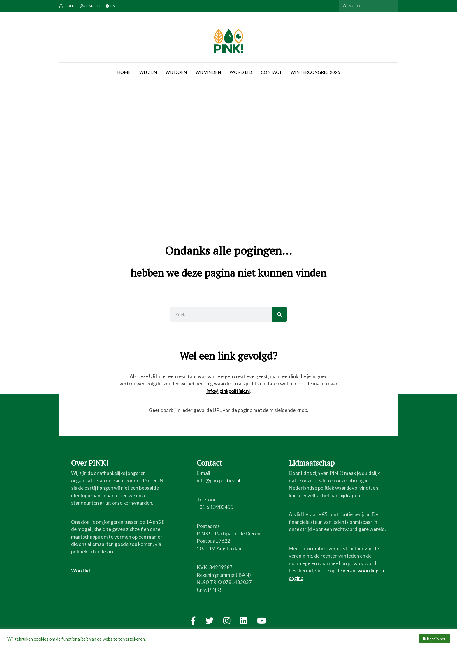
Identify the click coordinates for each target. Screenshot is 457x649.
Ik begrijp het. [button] (434, 638)
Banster (90, 5)
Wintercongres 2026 (315, 72)
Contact (271, 72)
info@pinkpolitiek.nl (228, 391)
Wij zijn (148, 72)
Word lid (241, 72)
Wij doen (176, 72)
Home (124, 72)
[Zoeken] (279, 314)
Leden (67, 5)
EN (110, 5)
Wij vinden (208, 72)
